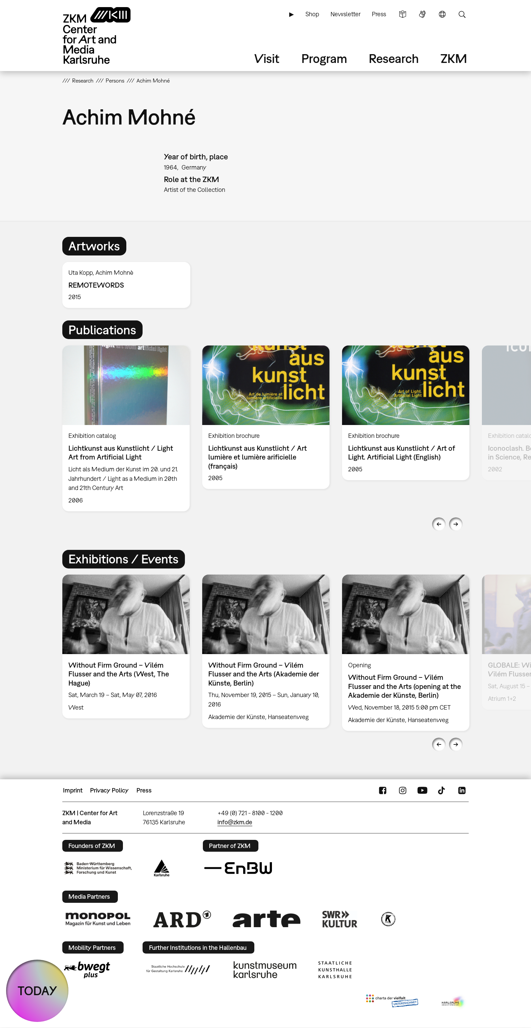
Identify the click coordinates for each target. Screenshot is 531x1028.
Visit (266, 58)
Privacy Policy (109, 790)
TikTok (442, 790)
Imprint (73, 790)
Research (394, 58)
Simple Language (402, 14)
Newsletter (346, 14)
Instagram (402, 790)
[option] (129, 285)
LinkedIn (462, 790)
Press (379, 14)
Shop (312, 14)
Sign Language (422, 14)
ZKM (454, 58)
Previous (439, 524)
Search (462, 14)
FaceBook (382, 790)
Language (442, 14)
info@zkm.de (234, 822)
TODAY (37, 990)
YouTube (422, 790)
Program (324, 58)
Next (456, 524)
